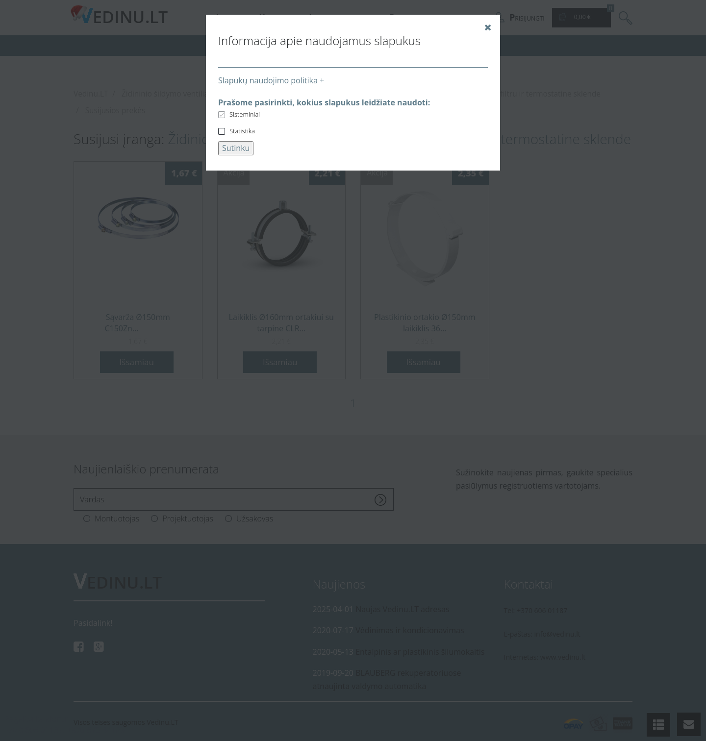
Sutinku (236, 148)
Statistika (242, 130)
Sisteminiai (244, 114)
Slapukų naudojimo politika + (271, 80)
